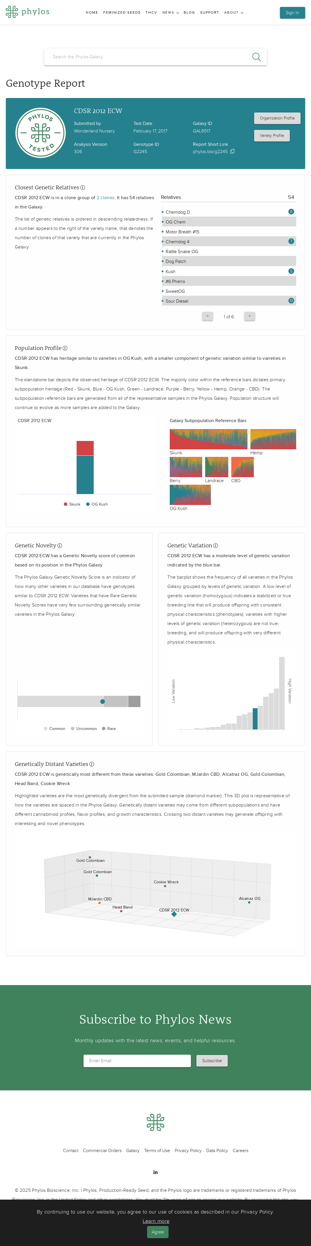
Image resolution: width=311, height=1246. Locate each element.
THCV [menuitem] (151, 12)
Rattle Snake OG (181, 252)
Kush (170, 272)
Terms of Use (157, 1151)
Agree (158, 1232)
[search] (155, 56)
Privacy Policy (188, 1151)
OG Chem (175, 222)
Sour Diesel (176, 301)
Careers (240, 1151)
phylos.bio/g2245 (210, 152)
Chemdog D (177, 212)
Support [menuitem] (209, 12)
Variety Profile (272, 135)
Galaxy (133, 1151)
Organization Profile (277, 118)
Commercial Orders (102, 1151)
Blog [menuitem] (189, 12)
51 (291, 300)
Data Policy (217, 1151)
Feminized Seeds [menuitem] (122, 12)
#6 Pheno (174, 281)
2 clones (106, 198)
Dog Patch (175, 261)
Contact (70, 1151)
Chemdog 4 (176, 242)
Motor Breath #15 (181, 232)
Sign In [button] (292, 13)
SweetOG (174, 291)
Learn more (156, 1221)
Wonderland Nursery (94, 131)
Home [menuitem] (92, 12)
